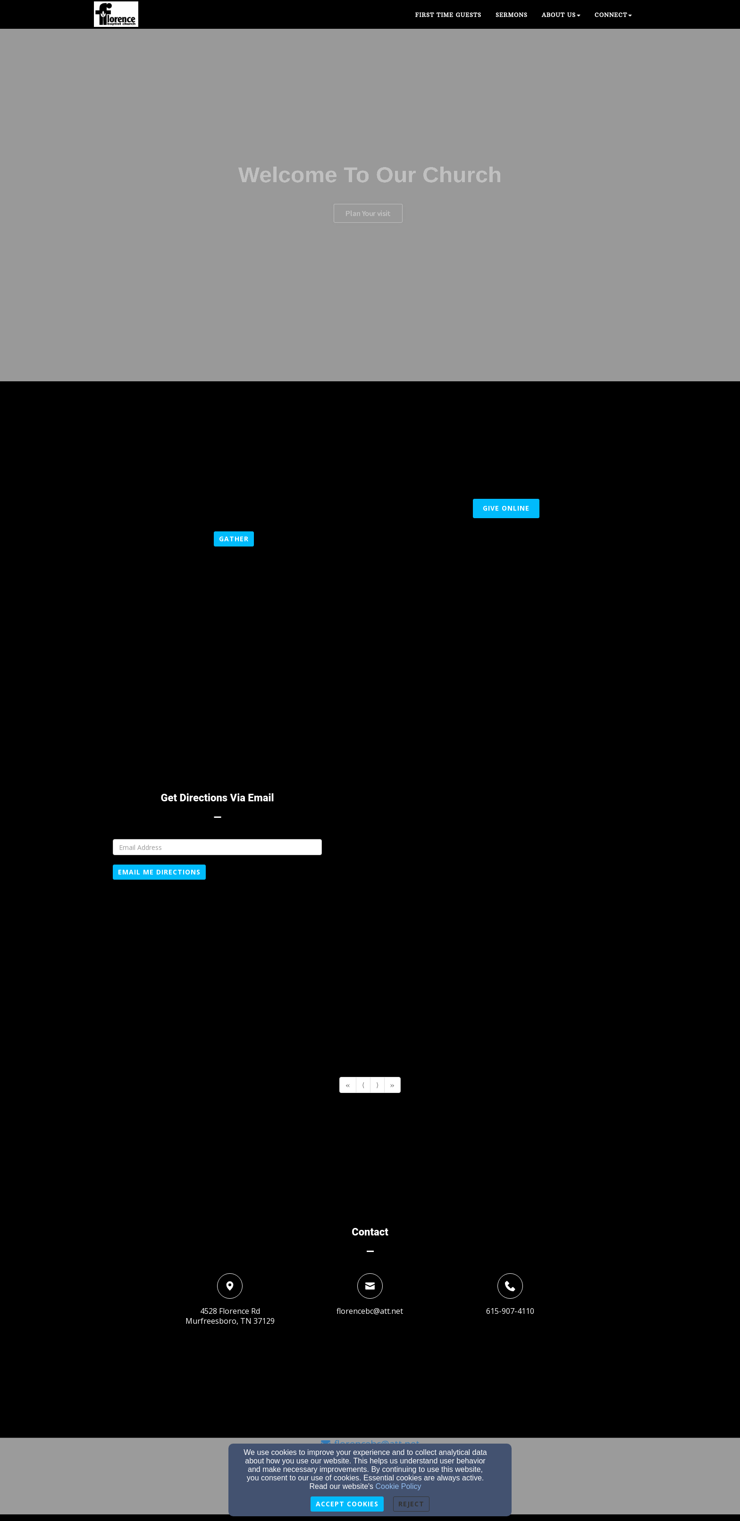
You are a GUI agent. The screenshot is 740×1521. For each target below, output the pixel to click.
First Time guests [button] (448, 14)
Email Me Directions (159, 871)
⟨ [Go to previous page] (363, 1085)
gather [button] (234, 538)
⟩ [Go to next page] (377, 1085)
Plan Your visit (368, 227)
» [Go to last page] (392, 1085)
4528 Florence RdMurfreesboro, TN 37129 (230, 1316)
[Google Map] (501, 884)
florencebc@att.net (369, 1311)
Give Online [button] (506, 508)
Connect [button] (613, 14)
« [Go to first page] (347, 1085)
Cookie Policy (398, 1486)
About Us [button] (561, 14)
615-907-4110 (510, 1311)
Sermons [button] (512, 14)
